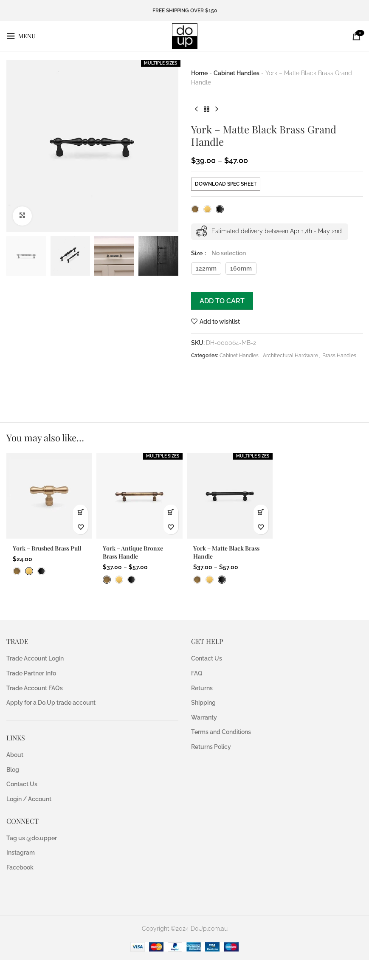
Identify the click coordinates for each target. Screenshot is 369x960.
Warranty (204, 717)
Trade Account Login (35, 658)
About (14, 754)
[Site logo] (184, 35)
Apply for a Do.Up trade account (51, 702)
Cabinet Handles (236, 73)
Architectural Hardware (290, 356)
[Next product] (216, 109)
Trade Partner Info (31, 673)
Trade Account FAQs (34, 688)
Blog (12, 769)
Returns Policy (211, 746)
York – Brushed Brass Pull (47, 548)
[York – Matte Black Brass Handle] (230, 496)
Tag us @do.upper (31, 838)
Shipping (203, 702)
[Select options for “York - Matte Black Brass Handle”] (261, 512)
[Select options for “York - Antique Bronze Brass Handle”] (170, 512)
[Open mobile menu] (21, 36)
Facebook (20, 867)
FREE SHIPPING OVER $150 (184, 11)
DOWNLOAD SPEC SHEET (225, 184)
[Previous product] (196, 109)
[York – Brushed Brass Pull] (49, 496)
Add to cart (222, 301)
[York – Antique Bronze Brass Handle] (139, 496)
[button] (80, 512)
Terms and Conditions (221, 731)
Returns (202, 688)
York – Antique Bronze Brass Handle (133, 552)
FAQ (197, 673)
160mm (241, 268)
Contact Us (21, 784)
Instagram (20, 852)
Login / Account (28, 799)
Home (199, 73)
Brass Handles (339, 356)
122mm (206, 268)
